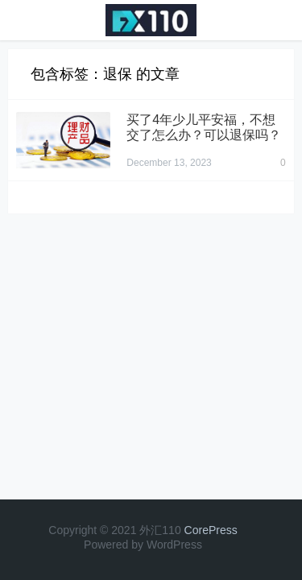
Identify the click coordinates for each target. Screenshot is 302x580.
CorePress (211, 530)
